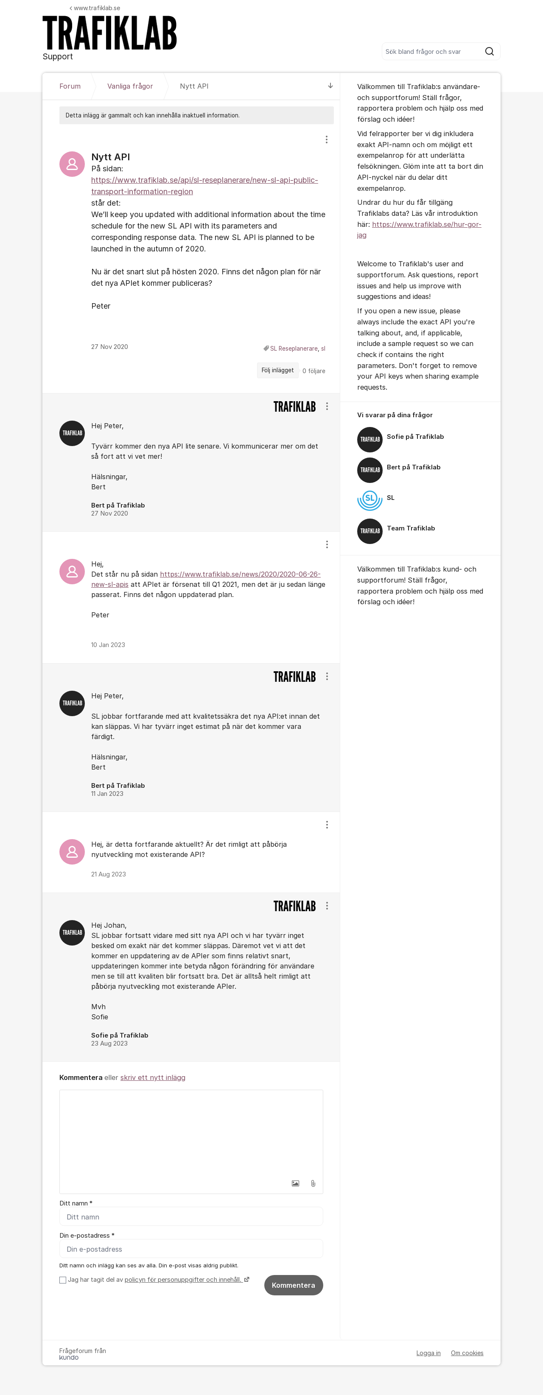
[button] (295, 1183)
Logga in (429, 1353)
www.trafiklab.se (95, 7)
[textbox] (191, 1132)
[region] (191, 258)
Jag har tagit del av (157, 1280)
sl (323, 348)
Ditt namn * (75, 1203)
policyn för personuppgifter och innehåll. (184, 1280)
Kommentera (293, 1285)
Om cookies (467, 1353)
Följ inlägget (278, 370)
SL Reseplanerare (294, 348)
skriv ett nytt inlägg (152, 1077)
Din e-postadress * (87, 1235)
